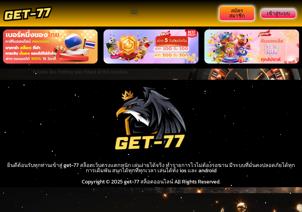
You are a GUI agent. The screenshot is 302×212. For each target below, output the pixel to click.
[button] (134, 12)
